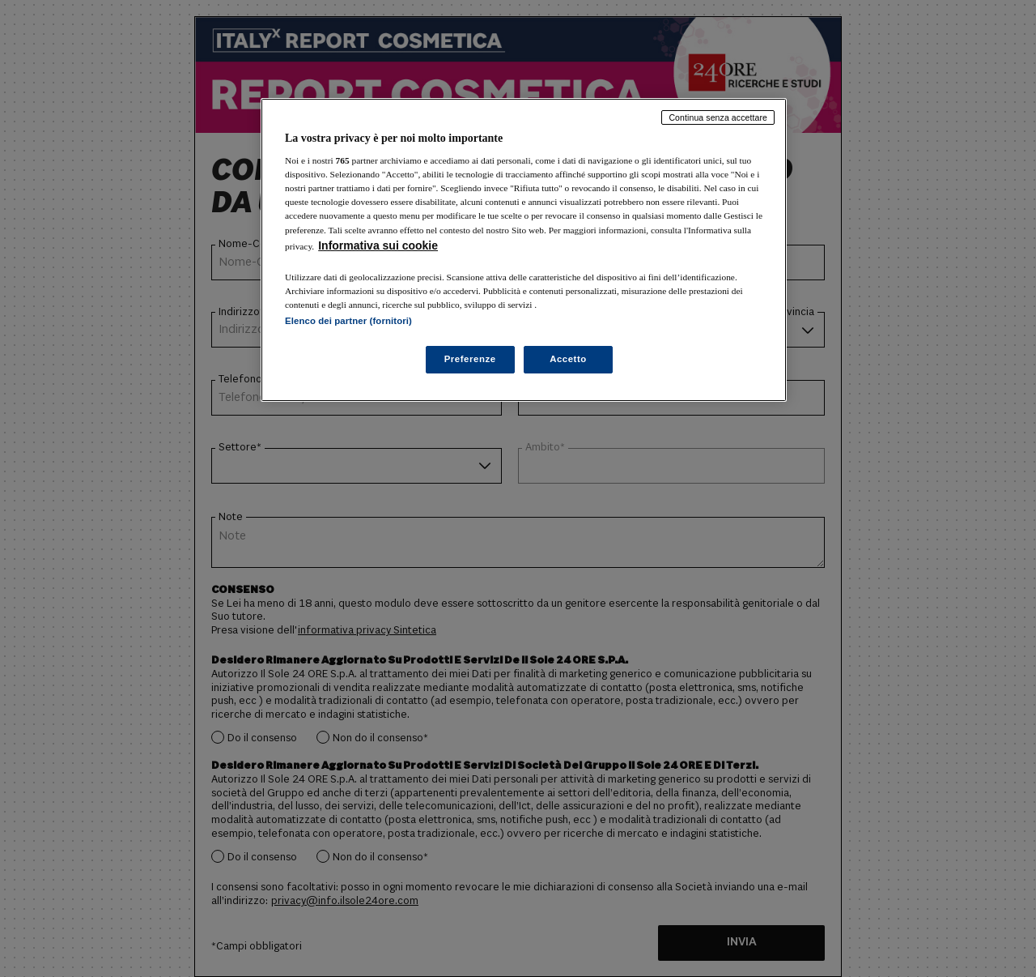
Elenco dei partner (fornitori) (348, 321)
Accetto (568, 359)
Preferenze (470, 359)
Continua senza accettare (718, 117)
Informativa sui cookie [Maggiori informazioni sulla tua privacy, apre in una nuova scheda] (378, 245)
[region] (524, 250)
